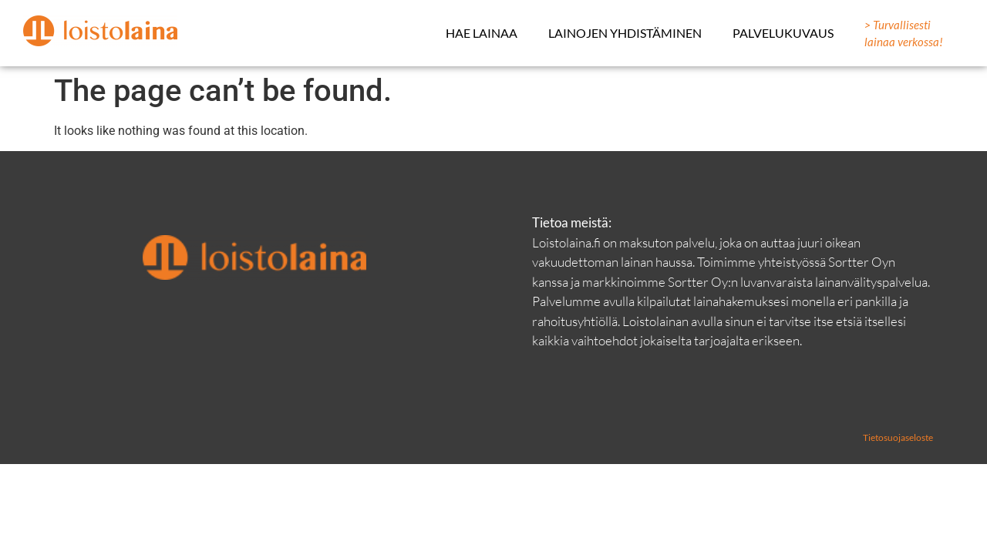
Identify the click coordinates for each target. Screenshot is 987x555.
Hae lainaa (481, 32)
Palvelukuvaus (783, 32)
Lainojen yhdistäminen (625, 32)
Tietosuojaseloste (898, 437)
